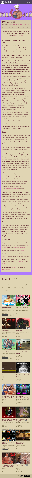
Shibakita (18, 379)
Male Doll (4, 399)
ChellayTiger (4, 333)
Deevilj (14, 267)
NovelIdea (18, 400)
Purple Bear (19, 468)
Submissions (12, 28)
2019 (19, 261)
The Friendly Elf (20, 465)
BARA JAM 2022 (8, 22)
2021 (3, 263)
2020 (23, 261)
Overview (4, 28)
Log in (28, 2)
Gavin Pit (4, 376)
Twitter (22, 250)
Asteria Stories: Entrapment (20, 442)
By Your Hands (5, 330)
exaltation (4, 446)
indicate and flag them (12, 188)
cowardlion (18, 312)
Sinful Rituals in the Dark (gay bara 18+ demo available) (8, 420)
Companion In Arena (7, 375)
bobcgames (11, 24)
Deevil (3, 423)
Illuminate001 (6, 269)
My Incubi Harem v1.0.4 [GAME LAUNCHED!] (8, 465)
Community (21, 28)
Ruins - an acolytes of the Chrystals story (22, 420)
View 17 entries (19, 35)
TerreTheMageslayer (20, 445)
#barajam (26, 24)
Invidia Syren (19, 356)
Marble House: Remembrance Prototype (23, 397)
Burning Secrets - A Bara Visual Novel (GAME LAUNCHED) (8, 398)
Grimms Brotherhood (7, 352)
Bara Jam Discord (19, 247)
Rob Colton (19, 24)
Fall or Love (19, 330)
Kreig (17, 333)
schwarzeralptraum (6, 355)
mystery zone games (20, 423)
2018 (15, 261)
